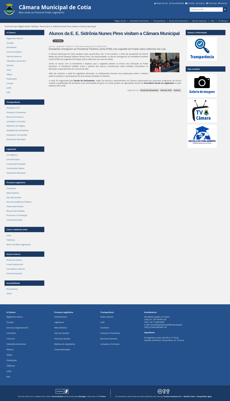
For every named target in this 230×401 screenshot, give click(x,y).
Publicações (11, 78)
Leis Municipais (13, 159)
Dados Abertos (106, 316)
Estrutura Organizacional (17, 327)
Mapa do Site (162, 3)
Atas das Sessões (13, 197)
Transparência (159, 20)
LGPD (8, 88)
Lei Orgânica (11, 154)
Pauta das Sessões (62, 338)
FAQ (212, 20)
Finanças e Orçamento (16, 112)
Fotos (8, 70)
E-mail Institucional (14, 264)
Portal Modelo (58, 396)
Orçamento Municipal (15, 139)
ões (10, 322)
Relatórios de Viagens (15, 125)
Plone (103, 396)
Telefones (10, 240)
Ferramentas (12, 289)
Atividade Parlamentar (139, 20)
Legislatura (59, 322)
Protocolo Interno (14, 260)
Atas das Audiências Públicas (19, 201)
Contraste (212, 3)
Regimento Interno (14, 38)
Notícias (34, 26)
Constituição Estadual (15, 164)
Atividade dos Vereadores (17, 130)
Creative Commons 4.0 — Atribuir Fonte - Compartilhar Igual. (187, 396)
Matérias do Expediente (64, 344)
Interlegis (82, 396)
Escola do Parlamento (178, 20)
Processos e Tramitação (16, 215)
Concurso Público (14, 52)
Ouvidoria (104, 327)
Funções (10, 43)
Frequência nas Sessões (16, 135)
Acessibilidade (177, 3)
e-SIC (102, 322)
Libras (9, 293)
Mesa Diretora (12, 193)
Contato (191, 3)
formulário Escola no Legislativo (159, 83)
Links (8, 235)
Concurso (10, 338)
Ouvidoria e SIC (13, 107)
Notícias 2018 (165, 90)
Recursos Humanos (14, 117)
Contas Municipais (14, 220)
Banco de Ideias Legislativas (18, 244)
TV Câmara (222, 20)
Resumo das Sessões (15, 211)
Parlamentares (60, 316)
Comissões (11, 188)
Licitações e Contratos (16, 121)
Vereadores (11, 47)
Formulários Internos (15, 269)
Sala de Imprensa (199, 20)
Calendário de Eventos (16, 61)
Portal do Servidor (14, 273)
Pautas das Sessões (14, 206)
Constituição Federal (15, 168)
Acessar (223, 3)
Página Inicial (120, 20)
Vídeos (9, 74)
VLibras (201, 3)
